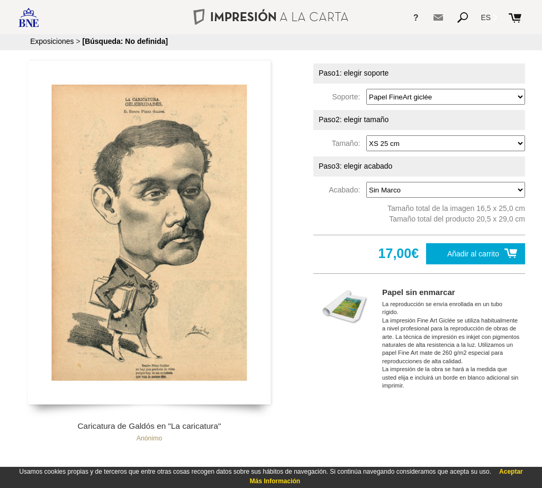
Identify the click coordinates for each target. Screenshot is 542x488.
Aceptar (511, 471)
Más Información (275, 481)
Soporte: (348, 97)
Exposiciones (52, 41)
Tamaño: (348, 143)
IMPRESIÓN (270, 16)
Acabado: (346, 190)
